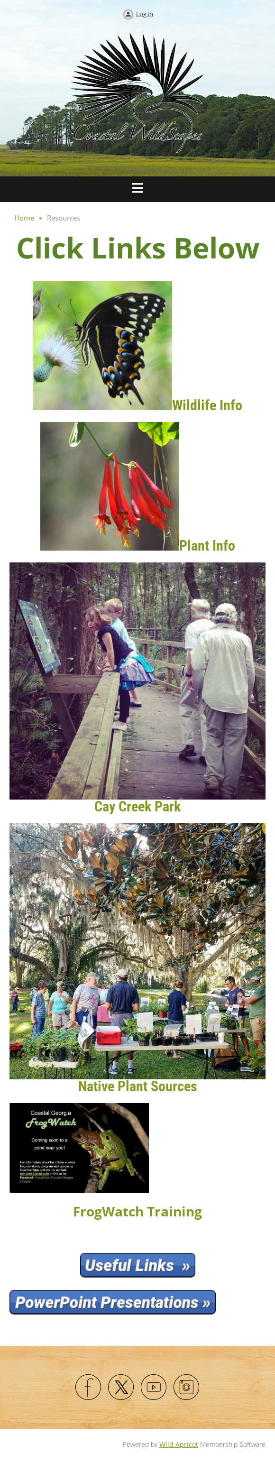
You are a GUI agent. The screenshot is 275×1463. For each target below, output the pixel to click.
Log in (144, 13)
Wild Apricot (178, 1444)
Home (24, 217)
